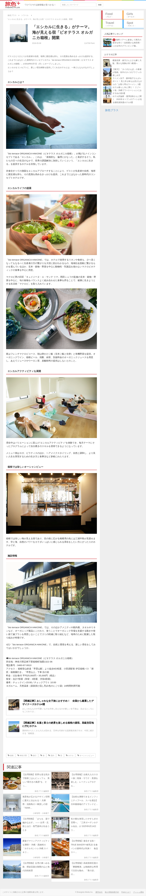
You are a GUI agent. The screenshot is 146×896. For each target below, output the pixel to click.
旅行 (33, 755)
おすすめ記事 (110, 54)
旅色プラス (111, 110)
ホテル (70, 755)
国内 (51, 755)
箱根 (11, 755)
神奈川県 (22, 755)
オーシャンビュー (85, 755)
